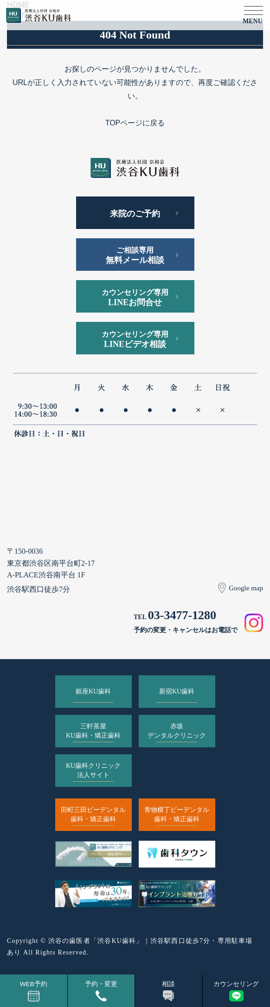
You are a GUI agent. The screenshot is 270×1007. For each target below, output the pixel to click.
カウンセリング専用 (135, 297)
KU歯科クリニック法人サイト (93, 770)
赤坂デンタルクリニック (177, 731)
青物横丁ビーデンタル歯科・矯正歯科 (176, 814)
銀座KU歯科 (93, 691)
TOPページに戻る (135, 123)
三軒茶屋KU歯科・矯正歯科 (93, 731)
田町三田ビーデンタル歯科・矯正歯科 (93, 814)
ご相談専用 (135, 255)
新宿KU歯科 (176, 691)
